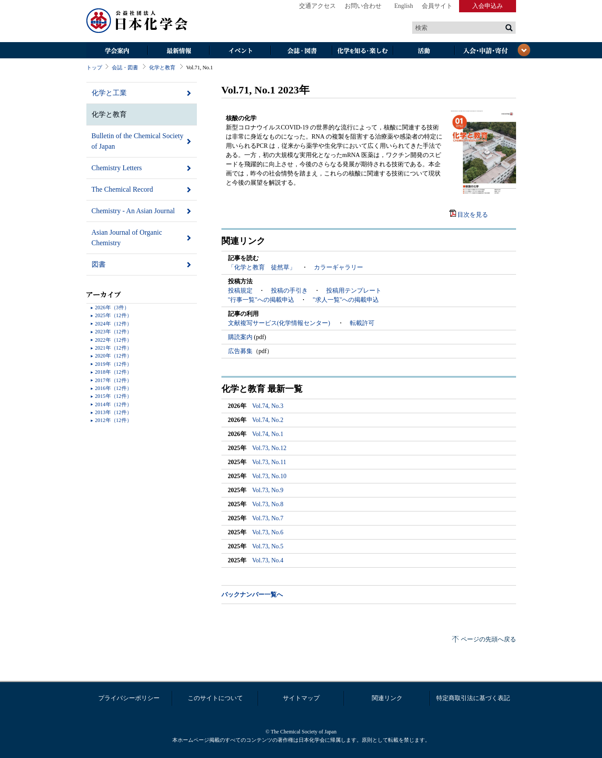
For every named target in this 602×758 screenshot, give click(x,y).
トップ (94, 67)
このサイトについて (215, 698)
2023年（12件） (113, 332)
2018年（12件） (113, 372)
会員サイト (437, 6)
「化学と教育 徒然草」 (262, 267)
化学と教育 (162, 67)
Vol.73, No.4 (267, 560)
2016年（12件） (113, 388)
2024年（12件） (113, 324)
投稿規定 (240, 290)
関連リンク (387, 698)
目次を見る (472, 214)
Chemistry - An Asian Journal (133, 211)
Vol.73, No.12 (269, 448)
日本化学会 (137, 21)
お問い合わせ (363, 6)
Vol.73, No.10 (269, 476)
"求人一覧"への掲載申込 (346, 300)
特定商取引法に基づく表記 (473, 698)
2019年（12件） (113, 364)
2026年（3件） (112, 307)
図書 (99, 264)
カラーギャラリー (338, 267)
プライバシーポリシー (129, 698)
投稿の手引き (289, 290)
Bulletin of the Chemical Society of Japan (138, 141)
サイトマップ (301, 698)
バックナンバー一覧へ (252, 594)
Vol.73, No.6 (267, 532)
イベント (240, 51)
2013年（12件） (113, 412)
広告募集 (240, 351)
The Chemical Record (122, 189)
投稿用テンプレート (353, 290)
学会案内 (117, 51)
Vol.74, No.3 (267, 406)
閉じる (524, 50)
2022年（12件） (113, 340)
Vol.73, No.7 (267, 518)
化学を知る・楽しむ (362, 51)
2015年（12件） (113, 396)
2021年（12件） (113, 348)
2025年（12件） (113, 315)
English (403, 6)
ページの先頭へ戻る (488, 639)
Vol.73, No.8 (267, 504)
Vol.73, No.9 (267, 490)
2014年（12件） (113, 404)
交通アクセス (317, 6)
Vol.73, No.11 (269, 462)
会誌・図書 (301, 51)
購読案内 (241, 337)
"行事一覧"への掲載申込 (261, 300)
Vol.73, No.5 (267, 546)
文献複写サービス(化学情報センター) (280, 323)
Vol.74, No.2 (267, 420)
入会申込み (487, 6)
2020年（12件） (113, 356)
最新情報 (178, 51)
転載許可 (362, 323)
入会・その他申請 (485, 51)
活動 (424, 51)
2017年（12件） (113, 380)
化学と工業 (109, 93)
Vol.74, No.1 (267, 434)
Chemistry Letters (117, 168)
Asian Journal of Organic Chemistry (127, 238)
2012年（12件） (113, 420)
